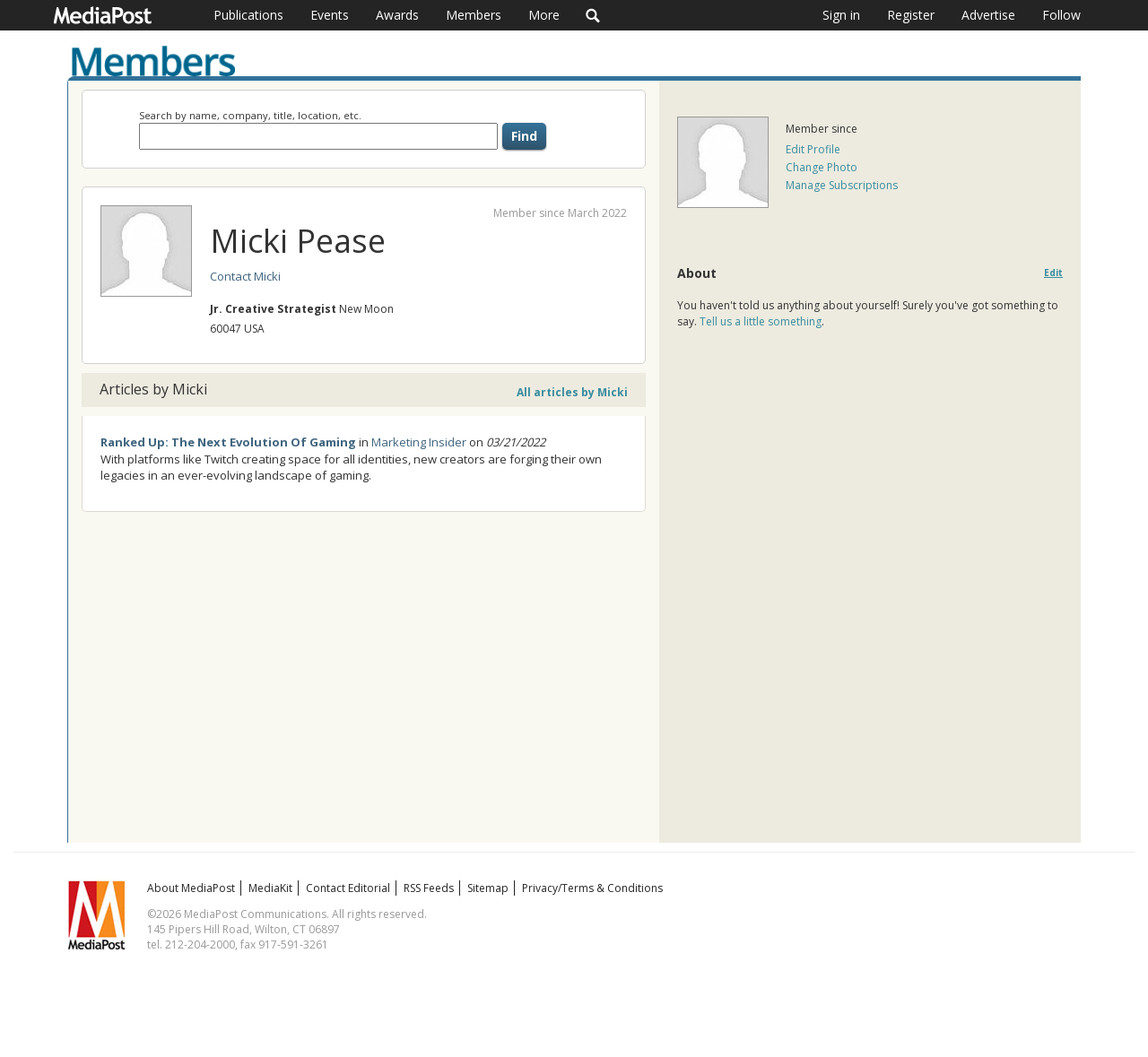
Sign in (841, 14)
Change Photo (821, 167)
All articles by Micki (572, 392)
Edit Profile (813, 149)
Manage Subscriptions (842, 185)
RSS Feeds (429, 888)
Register (911, 14)
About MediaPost (191, 888)
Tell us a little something (761, 321)
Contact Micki (245, 276)
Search (593, 15)
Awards (397, 14)
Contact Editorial (348, 888)
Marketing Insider (418, 442)
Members (473, 14)
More (544, 14)
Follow (1061, 14)
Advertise (988, 14)
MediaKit (270, 888)
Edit (1053, 273)
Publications (248, 14)
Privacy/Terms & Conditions (592, 888)
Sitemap (488, 888)
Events (329, 14)
